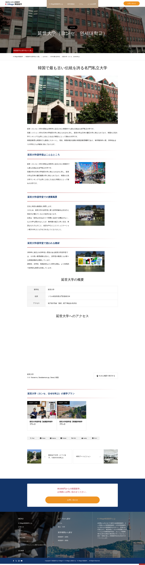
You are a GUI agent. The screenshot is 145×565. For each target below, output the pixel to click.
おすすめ (72, 28)
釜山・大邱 (61, 528)
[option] (72, 101)
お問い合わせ (124, 4)
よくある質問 (92, 4)
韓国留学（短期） (33, 404)
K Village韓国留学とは (56, 4)
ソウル (60, 524)
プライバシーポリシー (25, 542)
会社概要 (21, 552)
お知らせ (21, 528)
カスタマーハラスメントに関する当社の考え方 (32, 547)
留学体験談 (71, 4)
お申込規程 (21, 539)
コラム (81, 4)
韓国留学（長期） (63, 404)
